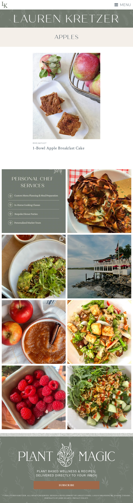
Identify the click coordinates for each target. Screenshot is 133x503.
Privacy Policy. (80, 498)
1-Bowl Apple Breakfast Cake (59, 148)
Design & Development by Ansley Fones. (71, 496)
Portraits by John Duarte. (58, 498)
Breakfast (40, 143)
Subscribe (66, 485)
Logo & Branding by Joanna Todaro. (111, 496)
